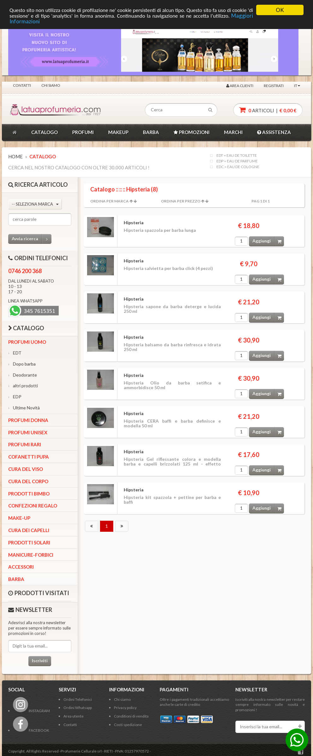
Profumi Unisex (27, 432)
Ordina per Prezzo (180, 201)
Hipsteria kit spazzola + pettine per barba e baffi (172, 500)
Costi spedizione (128, 724)
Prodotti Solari (29, 542)
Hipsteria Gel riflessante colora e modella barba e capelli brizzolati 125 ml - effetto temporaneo (172, 464)
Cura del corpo (28, 481)
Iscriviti (40, 660)
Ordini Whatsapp (77, 707)
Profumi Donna (28, 420)
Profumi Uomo (27, 342)
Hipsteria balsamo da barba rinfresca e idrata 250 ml (172, 347)
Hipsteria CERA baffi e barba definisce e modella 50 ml (172, 423)
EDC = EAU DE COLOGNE (237, 167)
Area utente (73, 716)
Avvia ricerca (31, 239)
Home (15, 156)
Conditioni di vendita (131, 716)
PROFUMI (83, 132)
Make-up (19, 518)
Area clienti (239, 85)
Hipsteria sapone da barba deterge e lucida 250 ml (172, 309)
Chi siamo (50, 85)
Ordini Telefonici (77, 699)
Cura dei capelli (28, 530)
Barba (16, 579)
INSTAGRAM (31, 710)
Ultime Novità (24, 407)
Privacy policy (125, 707)
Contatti (22, 85)
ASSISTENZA (274, 132)
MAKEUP (118, 132)
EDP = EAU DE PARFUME (237, 161)
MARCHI (233, 132)
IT (297, 85)
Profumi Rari (24, 444)
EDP (14, 396)
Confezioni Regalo (32, 505)
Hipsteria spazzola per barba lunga (160, 230)
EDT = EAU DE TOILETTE (236, 155)
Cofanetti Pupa (28, 457)
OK (280, 10)
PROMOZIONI (192, 132)
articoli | (268, 110)
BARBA (151, 132)
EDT (14, 352)
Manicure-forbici (30, 555)
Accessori (21, 567)
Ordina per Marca (109, 201)
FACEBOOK (31, 730)
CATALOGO (44, 132)
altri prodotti (23, 385)
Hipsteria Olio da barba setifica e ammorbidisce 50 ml (172, 385)
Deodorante (22, 375)
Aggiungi (268, 241)
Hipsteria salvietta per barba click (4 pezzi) (168, 268)
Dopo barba (22, 363)
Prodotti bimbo (29, 493)
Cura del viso (25, 469)
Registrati (274, 85)
